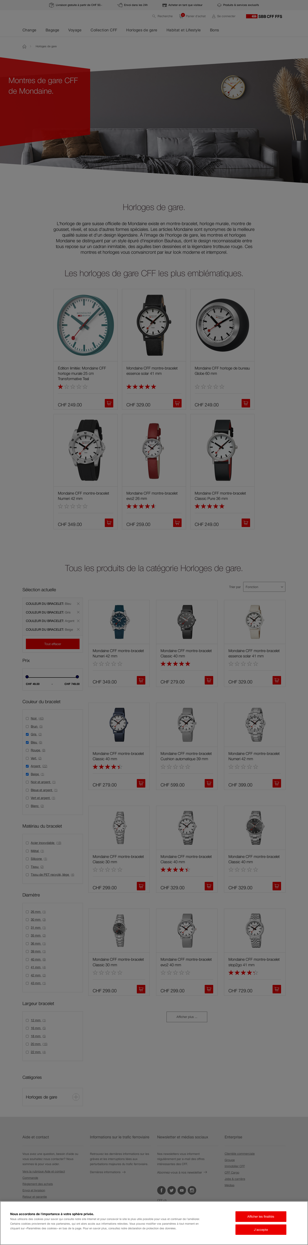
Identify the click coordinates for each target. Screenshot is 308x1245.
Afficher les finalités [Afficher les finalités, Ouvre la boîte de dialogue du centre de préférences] (260, 1216)
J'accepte (261, 1229)
